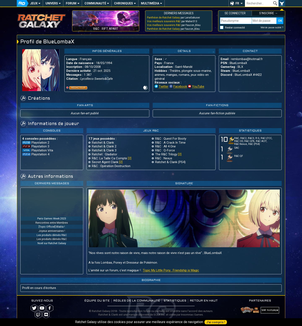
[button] (237, 3)
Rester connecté (235, 27)
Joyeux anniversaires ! (52, 230)
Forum (71, 3)
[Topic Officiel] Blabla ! (52, 226)
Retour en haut (204, 300)
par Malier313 (172, 21)
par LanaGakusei (173, 17)
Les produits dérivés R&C (52, 235)
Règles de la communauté (136, 300)
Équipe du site (97, 300)
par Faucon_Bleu (173, 25)
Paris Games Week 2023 (51, 218)
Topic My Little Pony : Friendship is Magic (171, 270)
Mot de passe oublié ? (272, 27)
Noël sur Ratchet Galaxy (52, 243)
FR (237, 3)
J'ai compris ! (215, 322)
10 (227, 140)
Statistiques (175, 300)
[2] (129, 158)
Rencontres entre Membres (51, 222)
